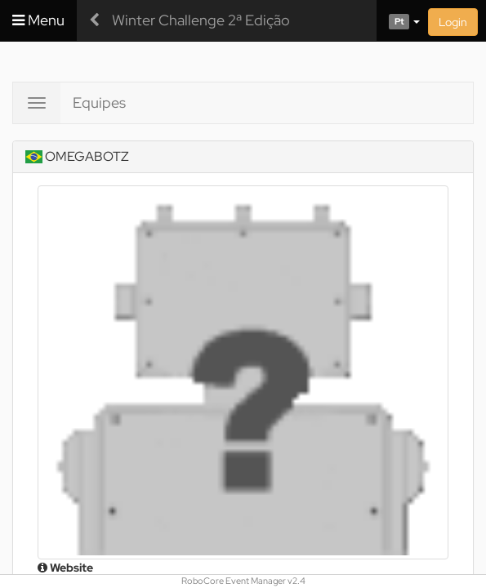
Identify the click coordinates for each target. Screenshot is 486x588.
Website (65, 567)
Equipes (99, 102)
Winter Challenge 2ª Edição (201, 20)
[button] (398, 20)
